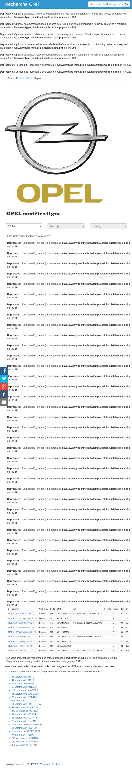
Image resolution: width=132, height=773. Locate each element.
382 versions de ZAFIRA (24, 745)
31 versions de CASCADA (25, 693)
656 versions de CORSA (24, 700)
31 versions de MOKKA (23, 714)
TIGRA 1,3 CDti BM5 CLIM (19, 614)
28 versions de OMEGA (23, 721)
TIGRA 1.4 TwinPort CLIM (19, 637)
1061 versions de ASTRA (24, 690)
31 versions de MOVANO (24, 717)
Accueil (12, 78)
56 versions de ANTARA (24, 687)
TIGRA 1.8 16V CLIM (17, 651)
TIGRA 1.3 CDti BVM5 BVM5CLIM (22, 618)
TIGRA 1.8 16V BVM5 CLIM (20, 641)
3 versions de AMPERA (23, 683)
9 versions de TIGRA (22, 734)
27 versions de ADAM (22, 676)
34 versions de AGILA (22, 680)
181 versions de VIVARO (24, 741)
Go (126, 4)
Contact (56, 764)
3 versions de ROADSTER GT (27, 724)
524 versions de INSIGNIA (25, 707)
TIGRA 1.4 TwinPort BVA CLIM (21, 623)
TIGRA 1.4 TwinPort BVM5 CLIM (22, 632)
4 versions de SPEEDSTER (26, 731)
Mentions (45, 764)
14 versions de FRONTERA (26, 704)
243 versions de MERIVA (24, 710)
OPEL (26, 78)
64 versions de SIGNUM (24, 728)
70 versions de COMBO (24, 697)
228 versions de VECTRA (25, 738)
